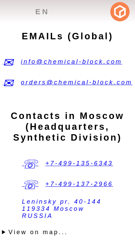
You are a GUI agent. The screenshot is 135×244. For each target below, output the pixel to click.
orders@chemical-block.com (77, 82)
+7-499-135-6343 (79, 163)
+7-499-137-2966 (79, 184)
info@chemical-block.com (71, 61)
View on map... (38, 232)
